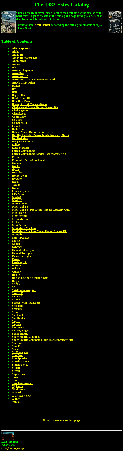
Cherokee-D (19, 113)
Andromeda (19, 60)
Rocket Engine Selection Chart (30, 277)
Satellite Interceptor (24, 290)
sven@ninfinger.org (12, 448)
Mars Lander (20, 203)
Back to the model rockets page (61, 420)
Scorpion (17, 305)
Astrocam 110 (20, 76)
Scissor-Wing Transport (26, 302)
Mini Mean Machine (24, 228)
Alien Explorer (20, 48)
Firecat (16, 156)
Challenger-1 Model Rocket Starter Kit (35, 107)
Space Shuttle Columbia (26, 336)
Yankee (16, 401)
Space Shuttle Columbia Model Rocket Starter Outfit (43, 339)
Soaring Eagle (20, 330)
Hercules (17, 172)
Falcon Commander (23, 150)
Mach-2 (16, 197)
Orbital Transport (22, 253)
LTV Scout (18, 194)
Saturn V (17, 293)
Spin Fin (17, 346)
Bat (14, 88)
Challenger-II (20, 110)
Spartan (17, 342)
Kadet (15, 187)
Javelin (16, 184)
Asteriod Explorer (22, 70)
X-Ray (16, 398)
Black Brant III (21, 98)
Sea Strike (18, 296)
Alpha (15, 51)
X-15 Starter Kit (21, 395)
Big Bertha (18, 95)
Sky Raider (18, 318)
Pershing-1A (19, 262)
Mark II (17, 200)
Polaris (16, 268)
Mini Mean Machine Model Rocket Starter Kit (39, 231)
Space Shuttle (20, 333)
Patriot (16, 259)
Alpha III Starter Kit (24, 57)
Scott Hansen (42, 24)
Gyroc (15, 169)
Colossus (17, 119)
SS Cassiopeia (20, 352)
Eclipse (16, 144)
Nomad (16, 243)
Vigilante (17, 386)
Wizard (16, 392)
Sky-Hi (16, 321)
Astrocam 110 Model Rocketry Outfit (34, 79)
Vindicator (18, 389)
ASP (14, 67)
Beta (14, 91)
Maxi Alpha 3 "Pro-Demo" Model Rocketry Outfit (41, 209)
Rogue (16, 280)
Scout (15, 311)
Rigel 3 (16, 274)
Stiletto (16, 367)
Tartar (16, 377)
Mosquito (17, 234)
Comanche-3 (19, 122)
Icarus (16, 181)
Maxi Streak (19, 215)
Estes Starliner (20, 147)
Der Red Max (20, 138)
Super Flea (18, 373)
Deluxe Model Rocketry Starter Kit (33, 132)
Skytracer (18, 327)
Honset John (19, 175)
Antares (16, 64)
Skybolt (16, 324)
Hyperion (17, 178)
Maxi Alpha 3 (20, 206)
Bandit (16, 85)
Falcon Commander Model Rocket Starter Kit (39, 153)
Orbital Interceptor (23, 249)
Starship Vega (20, 364)
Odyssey (17, 246)
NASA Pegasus (20, 237)
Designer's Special (22, 141)
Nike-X (16, 240)
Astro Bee (18, 73)
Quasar (16, 271)
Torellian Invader (22, 383)
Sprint (16, 349)
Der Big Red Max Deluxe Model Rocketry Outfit (40, 135)
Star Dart (17, 355)
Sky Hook (18, 315)
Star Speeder (19, 358)
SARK (16, 287)
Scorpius (17, 308)
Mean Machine (21, 218)
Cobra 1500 (19, 116)
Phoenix (17, 265)
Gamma (17, 163)
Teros (15, 380)
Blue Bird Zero (21, 101)
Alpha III (17, 54)
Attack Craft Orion (23, 82)
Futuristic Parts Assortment (28, 160)
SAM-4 (16, 284)
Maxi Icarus (19, 212)
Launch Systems (21, 191)
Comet (16, 126)
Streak (16, 370)
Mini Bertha (19, 225)
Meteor (16, 222)
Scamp (16, 299)
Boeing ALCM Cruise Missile (29, 104)
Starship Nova (20, 361)
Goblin (16, 166)
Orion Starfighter (22, 256)
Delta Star (18, 129)
